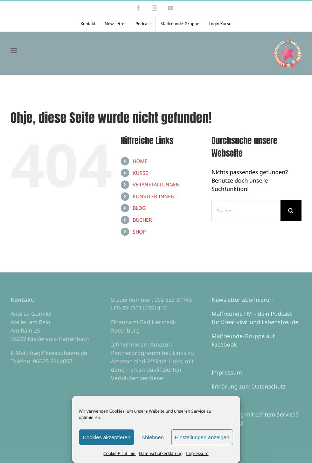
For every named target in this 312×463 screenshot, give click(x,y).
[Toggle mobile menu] (14, 50)
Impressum (197, 453)
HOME (140, 161)
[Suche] (290, 210)
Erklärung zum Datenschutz (249, 386)
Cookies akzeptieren (106, 437)
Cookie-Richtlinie (119, 453)
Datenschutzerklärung (160, 453)
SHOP (139, 231)
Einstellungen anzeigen (202, 437)
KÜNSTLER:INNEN (154, 196)
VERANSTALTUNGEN (156, 184)
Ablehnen (152, 437)
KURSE (140, 173)
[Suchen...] (246, 210)
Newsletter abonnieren (242, 300)
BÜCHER (142, 219)
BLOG (139, 208)
